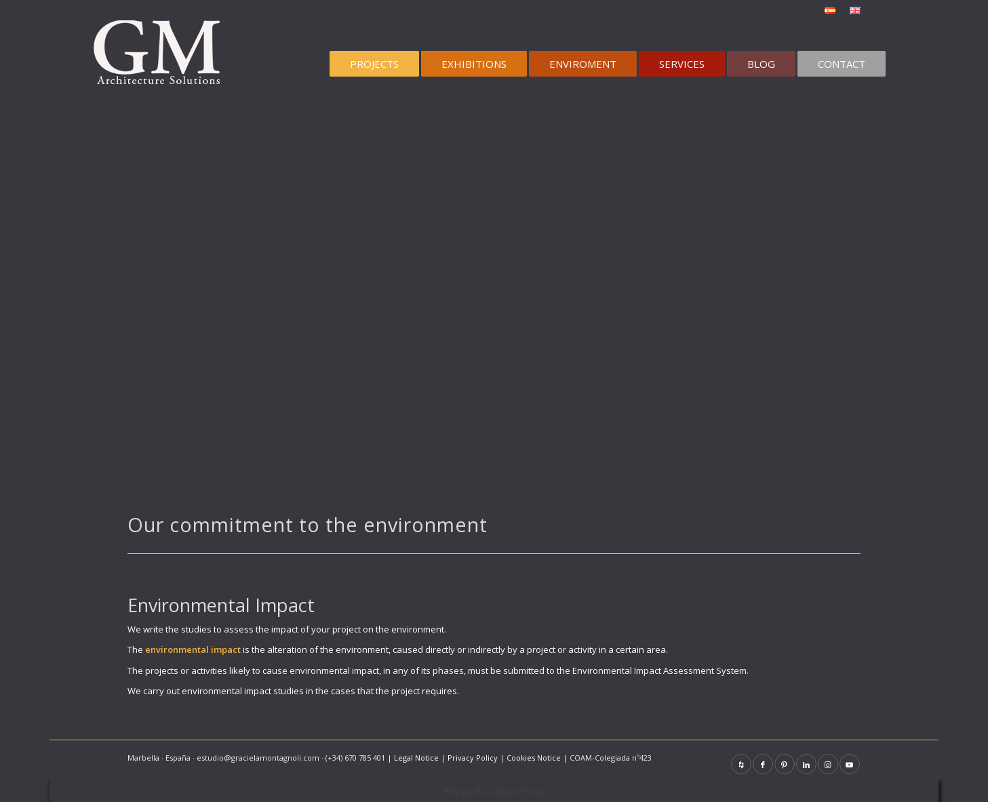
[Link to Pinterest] (784, 764)
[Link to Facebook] (763, 764)
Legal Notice (416, 758)
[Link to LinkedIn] (806, 764)
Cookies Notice (534, 758)
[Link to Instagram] (828, 764)
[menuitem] (830, 11)
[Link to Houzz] (741, 764)
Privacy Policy (473, 758)
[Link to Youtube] (849, 764)
